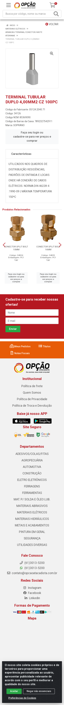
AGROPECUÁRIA (32, 460)
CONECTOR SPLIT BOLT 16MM (48, 248)
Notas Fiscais (20, 353)
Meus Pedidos (20, 346)
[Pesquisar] (57, 13)
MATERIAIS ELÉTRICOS (32, 512)
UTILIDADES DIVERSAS (32, 545)
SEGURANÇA (32, 538)
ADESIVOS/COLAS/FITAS (32, 454)
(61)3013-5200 (32, 568)
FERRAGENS (32, 486)
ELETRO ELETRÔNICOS (32, 480)
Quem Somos (32, 392)
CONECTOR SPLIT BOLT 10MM (16, 248)
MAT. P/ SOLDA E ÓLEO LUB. (32, 499)
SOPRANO (19, 125)
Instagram (32, 588)
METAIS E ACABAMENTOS (32, 525)
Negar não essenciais (39, 691)
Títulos (44, 346)
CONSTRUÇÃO (32, 473)
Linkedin (32, 598)
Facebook (32, 593)
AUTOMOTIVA (32, 467)
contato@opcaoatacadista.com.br (32, 573)
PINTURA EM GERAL (32, 532)
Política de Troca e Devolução (32, 405)
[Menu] (8, 5)
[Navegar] (4, 245)
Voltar (51, 24)
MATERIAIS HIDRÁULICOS (32, 519)
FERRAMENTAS (32, 493)
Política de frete (32, 386)
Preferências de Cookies (22, 698)
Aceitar (14, 691)
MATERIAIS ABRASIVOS (32, 506)
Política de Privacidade (32, 399)
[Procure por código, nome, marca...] (28, 13)
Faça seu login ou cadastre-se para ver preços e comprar (32, 136)
